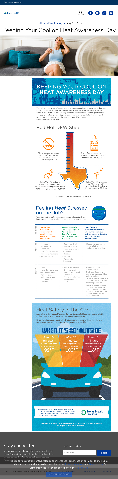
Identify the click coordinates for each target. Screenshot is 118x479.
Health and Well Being (48, 23)
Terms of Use (96, 464)
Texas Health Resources (12, 2)
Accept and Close (59, 474)
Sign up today (72, 446)
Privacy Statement (74, 464)
